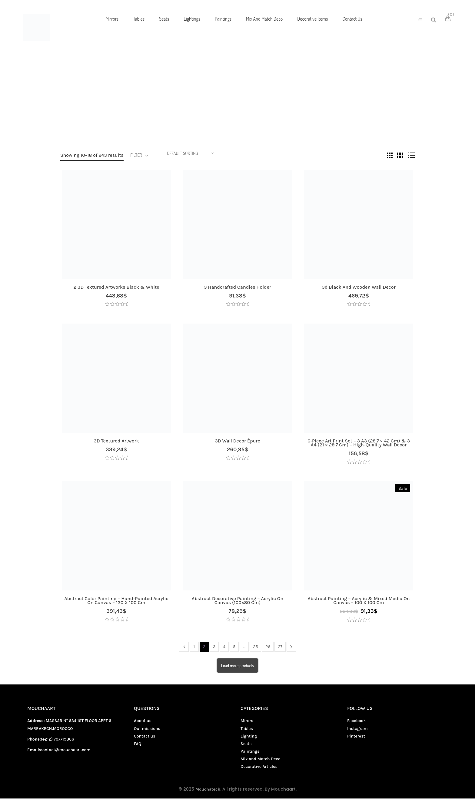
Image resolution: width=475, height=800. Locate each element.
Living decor (193, 99)
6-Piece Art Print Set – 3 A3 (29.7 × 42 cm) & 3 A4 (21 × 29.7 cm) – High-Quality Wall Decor (358, 444)
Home (214, 87)
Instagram (357, 730)
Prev (184, 648)
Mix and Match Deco (254, 99)
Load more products (237, 667)
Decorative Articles (259, 768)
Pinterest (356, 737)
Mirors (221, 99)
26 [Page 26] (267, 648)
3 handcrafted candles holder (237, 289)
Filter (136, 156)
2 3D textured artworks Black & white (116, 289)
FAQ (137, 745)
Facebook (356, 722)
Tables (247, 730)
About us (142, 722)
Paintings (289, 99)
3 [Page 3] (214, 648)
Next (291, 648)
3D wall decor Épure (237, 442)
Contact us (144, 737)
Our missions (147, 730)
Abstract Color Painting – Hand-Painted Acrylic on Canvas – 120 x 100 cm (116, 602)
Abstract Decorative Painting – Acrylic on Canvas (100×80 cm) (237, 602)
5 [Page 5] (234, 648)
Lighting (249, 737)
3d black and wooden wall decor (358, 289)
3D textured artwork (116, 442)
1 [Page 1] (194, 648)
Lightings (164, 99)
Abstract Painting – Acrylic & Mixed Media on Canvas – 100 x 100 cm (358, 602)
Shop (236, 87)
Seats (313, 99)
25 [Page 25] (255, 648)
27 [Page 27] (280, 648)
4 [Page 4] (224, 648)
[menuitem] (112, 19)
